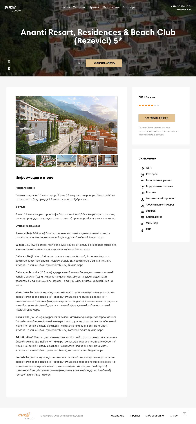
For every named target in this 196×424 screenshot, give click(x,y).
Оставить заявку (104, 63)
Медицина (79, 7)
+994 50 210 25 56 (181, 6)
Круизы (94, 7)
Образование (111, 7)
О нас (174, 416)
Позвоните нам (183, 10)
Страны (65, 7)
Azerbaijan (129, 7)
